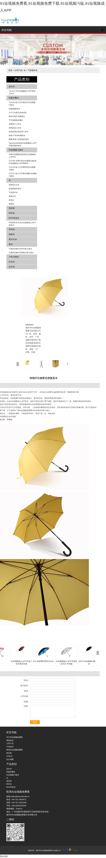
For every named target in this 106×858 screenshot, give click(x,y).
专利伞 (12, 229)
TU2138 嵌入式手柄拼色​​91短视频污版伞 (22, 168)
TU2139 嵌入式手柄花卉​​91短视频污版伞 (22, 103)
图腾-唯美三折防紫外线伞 (19, 139)
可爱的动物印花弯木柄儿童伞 (20, 249)
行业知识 (10, 747)
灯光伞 (12, 262)
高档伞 (12, 234)
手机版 (75, 850)
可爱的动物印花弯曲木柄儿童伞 (21, 253)
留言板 (9, 753)
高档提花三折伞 (15, 128)
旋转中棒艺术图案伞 (17, 116)
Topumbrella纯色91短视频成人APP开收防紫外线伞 (23, 144)
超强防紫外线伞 (15, 189)
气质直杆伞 (32, 70)
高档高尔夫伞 (14, 185)
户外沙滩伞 (14, 257)
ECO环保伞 (14, 218)
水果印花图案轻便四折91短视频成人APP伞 (22, 155)
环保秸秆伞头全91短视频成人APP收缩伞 (22, 224)
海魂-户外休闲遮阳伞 (17, 135)
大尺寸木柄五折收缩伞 (18, 113)
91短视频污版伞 (16, 150)
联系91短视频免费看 (14, 750)
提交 (35, 722)
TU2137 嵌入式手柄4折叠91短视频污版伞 (22, 174)
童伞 (11, 244)
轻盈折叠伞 (14, 98)
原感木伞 (12, 196)
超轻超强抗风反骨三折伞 (18, 132)
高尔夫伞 (13, 239)
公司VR (9, 756)
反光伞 (12, 267)
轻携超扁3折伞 (14, 109)
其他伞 (11, 200)
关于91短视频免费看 (14, 737)
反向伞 (12, 86)
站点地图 (10, 759)
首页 (10, 70)
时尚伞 (12, 213)
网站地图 (4, 856)
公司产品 (18, 70)
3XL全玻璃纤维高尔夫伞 (43, 661)
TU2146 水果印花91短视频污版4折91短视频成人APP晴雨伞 (22, 162)
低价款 (12, 208)
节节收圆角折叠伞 (16, 120)
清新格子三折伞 (15, 124)
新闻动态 (10, 740)
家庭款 (11, 204)
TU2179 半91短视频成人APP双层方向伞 (22, 92)
